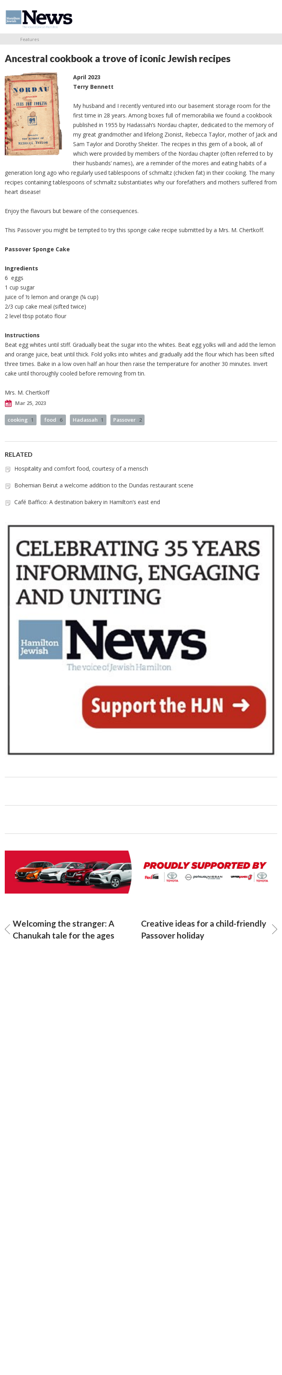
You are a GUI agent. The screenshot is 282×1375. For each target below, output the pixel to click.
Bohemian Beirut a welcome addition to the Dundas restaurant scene (103, 485)
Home (7, 39)
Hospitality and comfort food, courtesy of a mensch (81, 468)
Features (29, 39)
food (53, 419)
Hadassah (88, 419)
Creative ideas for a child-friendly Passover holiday (209, 929)
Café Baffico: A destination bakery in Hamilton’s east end (87, 502)
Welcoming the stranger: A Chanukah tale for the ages (59, 929)
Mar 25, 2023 (25, 403)
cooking (21, 419)
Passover (127, 419)
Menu (268, 17)
